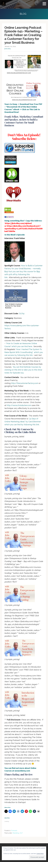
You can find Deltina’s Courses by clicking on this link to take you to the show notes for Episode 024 (23, 370)
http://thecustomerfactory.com (24, 383)
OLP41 (22, 313)
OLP (21, 833)
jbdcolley (7, 48)
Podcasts (14, 830)
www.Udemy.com (22, 770)
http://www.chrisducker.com (19, 405)
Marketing (16, 833)
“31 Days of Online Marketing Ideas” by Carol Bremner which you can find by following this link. (22, 422)
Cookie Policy (40, 853)
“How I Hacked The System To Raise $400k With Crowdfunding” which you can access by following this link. (23, 352)
